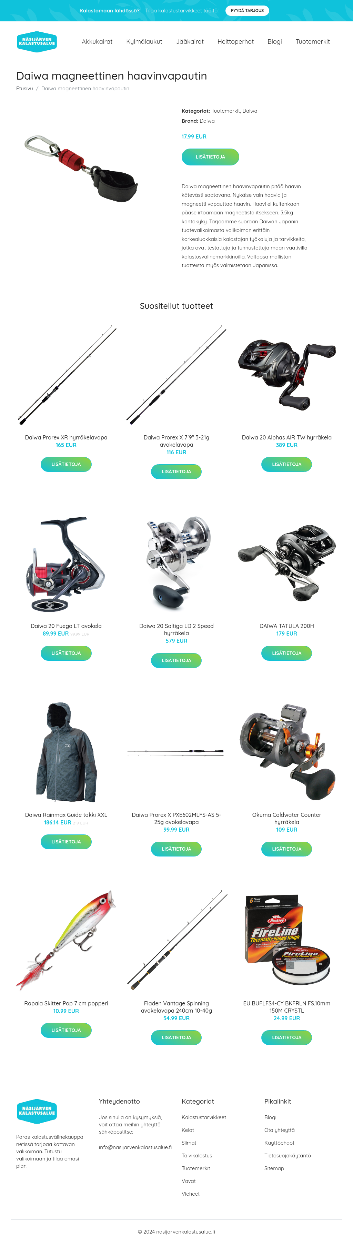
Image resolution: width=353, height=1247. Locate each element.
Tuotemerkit (313, 43)
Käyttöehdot (279, 1146)
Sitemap (274, 1171)
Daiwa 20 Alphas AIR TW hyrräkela (287, 440)
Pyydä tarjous (247, 10)
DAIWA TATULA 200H (287, 629)
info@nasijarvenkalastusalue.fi (135, 1150)
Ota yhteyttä (279, 1133)
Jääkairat (190, 43)
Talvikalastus (197, 1159)
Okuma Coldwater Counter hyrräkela (286, 822)
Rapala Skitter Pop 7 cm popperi (66, 1007)
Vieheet (191, 1197)
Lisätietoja (210, 160)
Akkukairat (97, 43)
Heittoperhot (236, 43)
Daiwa (250, 114)
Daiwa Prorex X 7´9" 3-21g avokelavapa (177, 444)
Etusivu (24, 92)
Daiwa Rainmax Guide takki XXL (66, 818)
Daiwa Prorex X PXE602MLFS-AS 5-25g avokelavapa (176, 822)
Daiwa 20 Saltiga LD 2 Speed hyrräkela (176, 633)
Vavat (189, 1184)
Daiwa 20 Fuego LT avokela (66, 629)
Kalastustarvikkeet (204, 1120)
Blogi (275, 43)
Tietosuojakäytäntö (287, 1159)
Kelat (188, 1133)
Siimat (189, 1146)
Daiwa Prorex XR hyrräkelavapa (66, 440)
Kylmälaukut (144, 43)
